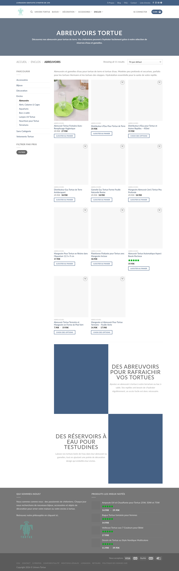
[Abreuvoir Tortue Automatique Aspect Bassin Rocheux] (145, 228)
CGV (18, 563)
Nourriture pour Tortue (29, 121)
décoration (21, 508)
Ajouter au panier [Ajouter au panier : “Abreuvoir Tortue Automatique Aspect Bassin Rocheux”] (138, 268)
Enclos (98, 11)
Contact (134, 3)
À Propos (110, 3)
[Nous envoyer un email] (158, 3)
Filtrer (22, 152)
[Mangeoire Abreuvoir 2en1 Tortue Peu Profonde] (145, 164)
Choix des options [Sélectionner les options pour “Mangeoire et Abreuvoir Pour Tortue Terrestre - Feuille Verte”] (101, 332)
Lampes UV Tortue (27, 117)
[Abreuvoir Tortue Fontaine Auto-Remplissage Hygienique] (71, 100)
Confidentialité (51, 563)
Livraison (85, 563)
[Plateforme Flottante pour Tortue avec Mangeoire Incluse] (108, 228)
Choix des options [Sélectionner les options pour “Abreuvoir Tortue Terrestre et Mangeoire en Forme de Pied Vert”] (64, 332)
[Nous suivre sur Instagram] (156, 3)
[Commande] (145, 62)
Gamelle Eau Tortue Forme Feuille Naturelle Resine (105, 190)
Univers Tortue (42, 12)
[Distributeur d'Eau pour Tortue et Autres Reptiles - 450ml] (145, 100)
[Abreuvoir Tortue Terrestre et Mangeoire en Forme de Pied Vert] (71, 296)
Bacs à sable (24, 113)
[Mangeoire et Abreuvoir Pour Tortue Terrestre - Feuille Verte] (108, 296)
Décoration (69, 11)
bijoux (50, 505)
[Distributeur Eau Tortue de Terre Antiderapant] (71, 164)
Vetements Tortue (25, 136)
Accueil (21, 61)
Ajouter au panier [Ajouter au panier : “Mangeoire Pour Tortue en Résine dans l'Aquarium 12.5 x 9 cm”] (64, 264)
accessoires (59, 505)
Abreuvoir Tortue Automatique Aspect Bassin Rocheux (144, 254)
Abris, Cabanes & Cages (29, 104)
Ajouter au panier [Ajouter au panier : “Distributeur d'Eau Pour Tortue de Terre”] (101, 133)
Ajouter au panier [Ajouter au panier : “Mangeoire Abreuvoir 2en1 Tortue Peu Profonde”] (138, 200)
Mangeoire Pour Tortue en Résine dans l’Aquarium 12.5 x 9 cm (71, 254)
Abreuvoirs (24, 100)
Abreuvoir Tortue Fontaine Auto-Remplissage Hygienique (68, 127)
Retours (96, 563)
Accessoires (85, 11)
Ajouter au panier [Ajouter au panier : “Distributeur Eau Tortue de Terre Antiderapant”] (64, 200)
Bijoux (56, 11)
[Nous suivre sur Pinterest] (161, 3)
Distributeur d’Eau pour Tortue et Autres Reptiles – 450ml (142, 127)
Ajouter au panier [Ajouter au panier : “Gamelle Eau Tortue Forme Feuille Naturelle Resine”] (101, 200)
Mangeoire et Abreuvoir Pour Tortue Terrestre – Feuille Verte (106, 323)
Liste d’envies (145, 3)
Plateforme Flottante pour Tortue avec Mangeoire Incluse (107, 254)
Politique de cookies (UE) (114, 563)
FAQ (125, 3)
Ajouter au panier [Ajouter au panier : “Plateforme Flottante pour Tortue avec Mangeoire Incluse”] (101, 264)
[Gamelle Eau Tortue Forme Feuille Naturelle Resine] (108, 164)
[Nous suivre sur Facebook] (153, 3)
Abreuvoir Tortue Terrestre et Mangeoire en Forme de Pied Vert (68, 323)
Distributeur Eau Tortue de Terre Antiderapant (68, 190)
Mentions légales (70, 563)
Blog (119, 3)
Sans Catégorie (23, 131)
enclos (63, 508)
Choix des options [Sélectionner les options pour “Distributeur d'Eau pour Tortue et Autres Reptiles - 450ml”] (138, 136)
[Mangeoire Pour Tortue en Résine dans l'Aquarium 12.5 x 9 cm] (71, 228)
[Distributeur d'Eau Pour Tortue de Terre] (108, 100)
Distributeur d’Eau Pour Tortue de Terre (108, 126)
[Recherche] (31, 11)
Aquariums (24, 109)
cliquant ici (52, 515)
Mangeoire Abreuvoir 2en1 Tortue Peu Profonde (145, 190)
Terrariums (23, 125)
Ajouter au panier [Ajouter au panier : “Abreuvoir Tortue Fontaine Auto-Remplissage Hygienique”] (64, 136)
